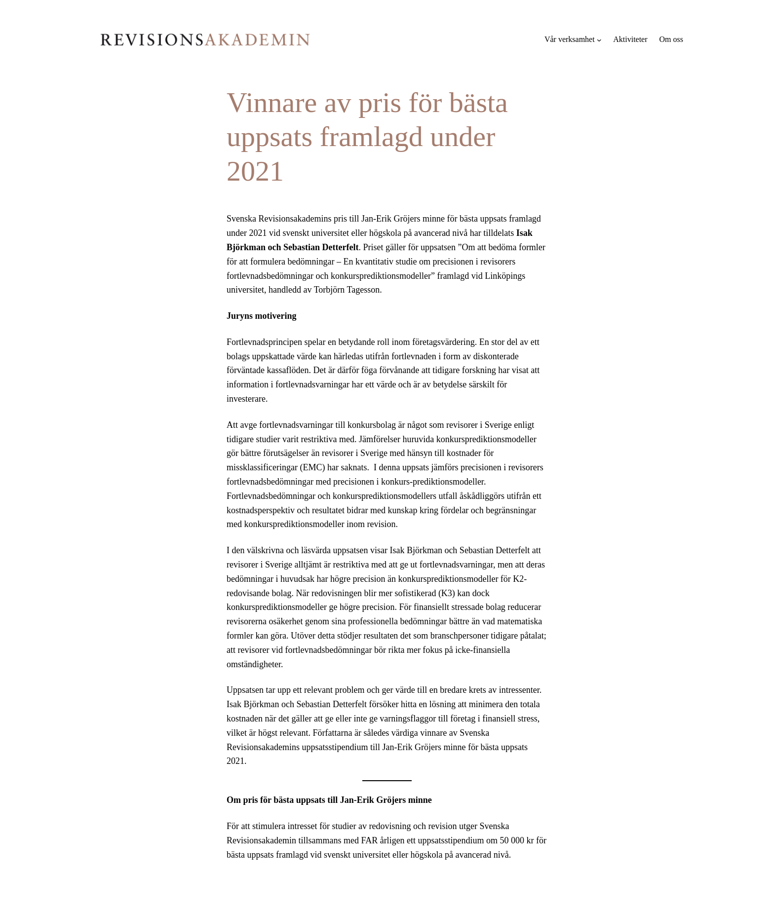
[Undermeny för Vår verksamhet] (599, 39)
